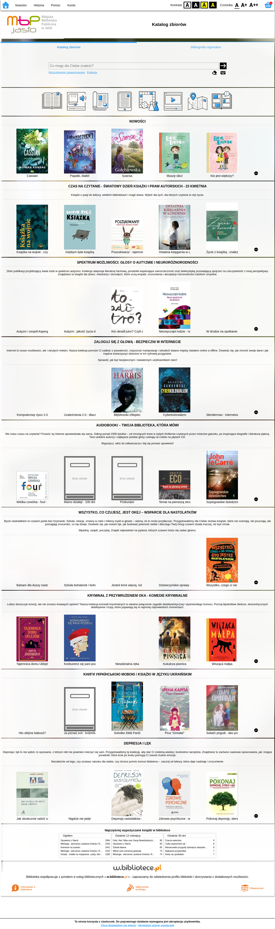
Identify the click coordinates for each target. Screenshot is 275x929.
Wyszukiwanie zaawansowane (67, 72)
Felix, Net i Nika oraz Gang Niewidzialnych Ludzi (136, 840)
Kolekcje (92, 72)
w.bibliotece (117, 876)
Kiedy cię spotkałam (174, 854)
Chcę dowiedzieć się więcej (118, 925)
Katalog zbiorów (68, 47)
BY (213, 5)
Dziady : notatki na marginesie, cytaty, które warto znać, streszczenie (93, 854)
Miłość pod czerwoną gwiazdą (127, 851)
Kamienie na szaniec (70, 847)
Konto (71, 5)
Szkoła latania (119, 847)
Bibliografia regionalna (206, 47)
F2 (254, 5)
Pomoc (55, 5)
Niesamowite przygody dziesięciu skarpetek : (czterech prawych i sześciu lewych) (203, 847)
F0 (237, 5)
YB (204, 5)
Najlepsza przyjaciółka (175, 851)
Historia (39, 5)
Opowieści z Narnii (69, 840)
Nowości (21, 5)
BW (196, 5)
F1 (244, 5)
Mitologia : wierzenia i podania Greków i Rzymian (84, 844)
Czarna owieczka (173, 840)
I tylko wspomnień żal (175, 844)
